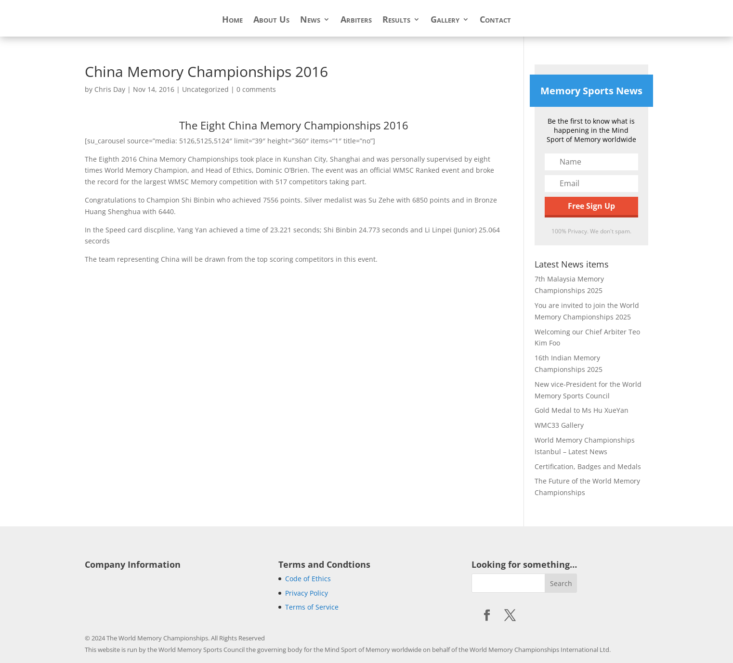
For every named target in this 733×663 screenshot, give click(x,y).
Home (232, 20)
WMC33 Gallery (559, 425)
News (310, 20)
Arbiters (356, 20)
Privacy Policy (306, 593)
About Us (271, 20)
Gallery (445, 20)
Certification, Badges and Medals (588, 466)
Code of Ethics (308, 578)
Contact (495, 20)
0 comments (256, 89)
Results (396, 20)
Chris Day (109, 89)
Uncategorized (205, 89)
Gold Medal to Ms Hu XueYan (581, 410)
